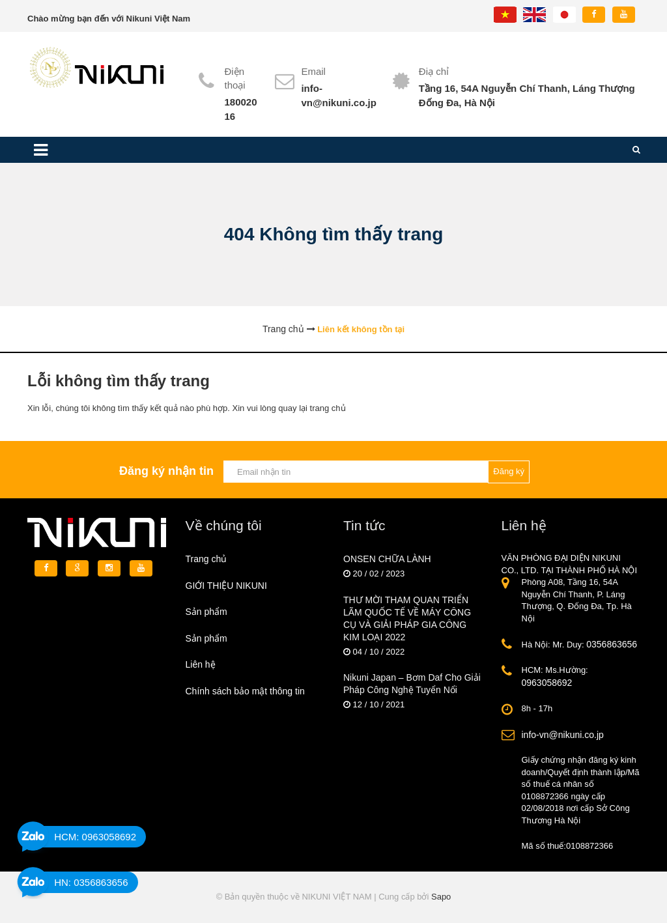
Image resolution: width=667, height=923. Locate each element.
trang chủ (328, 408)
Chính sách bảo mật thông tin (245, 691)
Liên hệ (201, 664)
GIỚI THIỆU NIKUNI (226, 585)
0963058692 (547, 682)
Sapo (441, 897)
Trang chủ (206, 559)
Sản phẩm (206, 611)
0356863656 (611, 644)
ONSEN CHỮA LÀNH (387, 559)
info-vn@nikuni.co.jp (563, 735)
